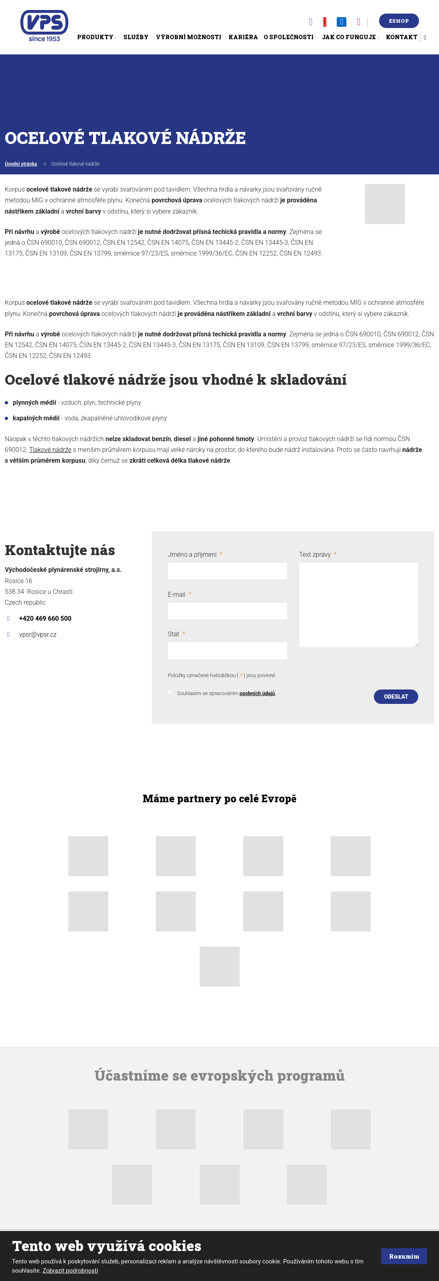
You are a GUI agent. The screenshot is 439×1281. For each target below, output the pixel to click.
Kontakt (401, 37)
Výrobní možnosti (188, 37)
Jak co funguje (349, 37)
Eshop (399, 20)
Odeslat (396, 694)
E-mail (179, 594)
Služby (136, 37)
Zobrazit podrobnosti (70, 1270)
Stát (176, 633)
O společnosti (289, 37)
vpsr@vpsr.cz (38, 634)
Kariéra (243, 37)
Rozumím (402, 1256)
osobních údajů (257, 692)
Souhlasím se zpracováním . (226, 692)
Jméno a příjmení (195, 554)
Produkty (95, 37)
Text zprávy (318, 554)
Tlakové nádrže (50, 450)
